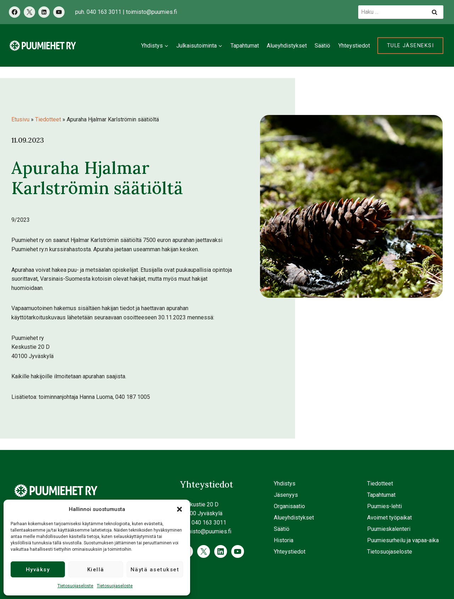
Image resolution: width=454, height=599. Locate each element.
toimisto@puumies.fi (151, 12)
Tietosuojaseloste (75, 585)
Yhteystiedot (354, 45)
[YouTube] (59, 12)
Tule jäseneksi (410, 46)
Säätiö (322, 45)
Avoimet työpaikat (389, 517)
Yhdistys (284, 483)
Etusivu (20, 119)
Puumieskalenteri (388, 529)
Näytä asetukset (155, 569)
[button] (179, 509)
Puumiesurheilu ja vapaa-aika (403, 540)
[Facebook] (14, 12)
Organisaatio (289, 506)
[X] (29, 12)
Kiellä (95, 569)
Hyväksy (38, 569)
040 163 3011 (104, 12)
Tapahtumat (245, 45)
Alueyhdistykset (287, 45)
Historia (283, 540)
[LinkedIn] (44, 12)
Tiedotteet (48, 119)
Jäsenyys (286, 494)
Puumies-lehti (384, 506)
